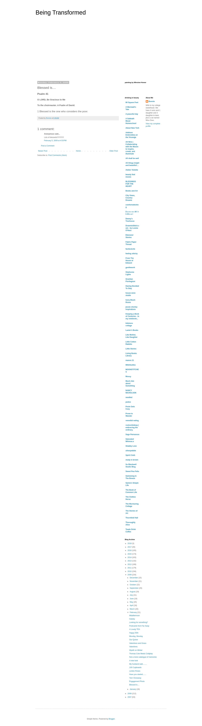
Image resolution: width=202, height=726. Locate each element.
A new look (133, 661)
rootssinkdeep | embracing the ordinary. (132, 427)
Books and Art (132, 191)
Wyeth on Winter (136, 650)
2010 (130, 571)
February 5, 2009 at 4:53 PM (55, 141)
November (134, 581)
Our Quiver (133, 640)
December (134, 578)
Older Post (113, 151)
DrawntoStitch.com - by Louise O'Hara (132, 228)
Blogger (112, 719)
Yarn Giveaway (135, 678)
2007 (130, 697)
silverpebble (131, 451)
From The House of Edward (130, 260)
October (133, 585)
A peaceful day (132, 114)
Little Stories (131, 349)
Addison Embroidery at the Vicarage (132, 135)
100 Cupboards (135, 667)
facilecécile (130, 249)
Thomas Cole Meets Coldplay (141, 654)
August (133, 592)
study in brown (132, 460)
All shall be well (132, 158)
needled (129, 397)
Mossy (128, 376)
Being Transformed (61, 12)
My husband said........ (138, 664)
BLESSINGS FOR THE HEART (131, 183)
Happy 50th (133, 633)
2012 (130, 564)
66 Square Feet (132, 102)
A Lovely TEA (134, 629)
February (133, 612)
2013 (130, 561)
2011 (130, 568)
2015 (130, 554)
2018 (130, 543)
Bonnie (152, 101)
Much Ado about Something (130, 383)
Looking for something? (138, 622)
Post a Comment (47, 146)
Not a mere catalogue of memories (143, 657)
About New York (132, 128)
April (132, 605)
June (132, 599)
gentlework (130, 267)
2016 (130, 550)
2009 (130, 575)
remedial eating (132, 420)
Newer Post (42, 151)
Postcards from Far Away (139, 626)
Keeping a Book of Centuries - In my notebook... (132, 316)
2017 (130, 547)
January (133, 689)
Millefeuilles (131, 365)
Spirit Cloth (130, 455)
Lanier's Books (132, 330)
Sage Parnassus (132, 434)
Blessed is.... (134, 685)
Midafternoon (134, 615)
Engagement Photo (137, 681)
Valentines (133, 647)
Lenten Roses (134, 671)
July (131, 595)
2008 (130, 693)
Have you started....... (137, 674)
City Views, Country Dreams (130, 197)
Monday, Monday (136, 636)
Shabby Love (131, 446)
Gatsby (132, 619)
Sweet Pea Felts (132, 471)
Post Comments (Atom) (57, 155)
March (132, 609)
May (132, 602)
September (134, 588)
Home (78, 151)
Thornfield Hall (132, 518)
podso (128, 402)
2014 (130, 557)
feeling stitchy (132, 254)
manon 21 (130, 360)
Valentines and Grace (137, 643)
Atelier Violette (132, 170)
